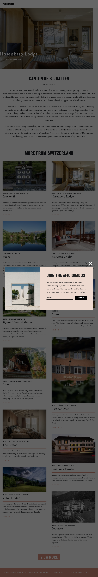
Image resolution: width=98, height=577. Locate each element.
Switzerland (66, 130)
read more (8, 215)
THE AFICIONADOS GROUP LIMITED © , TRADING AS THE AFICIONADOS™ (35, 572)
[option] (49, 40)
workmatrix (81, 572)
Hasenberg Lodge (21, 56)
